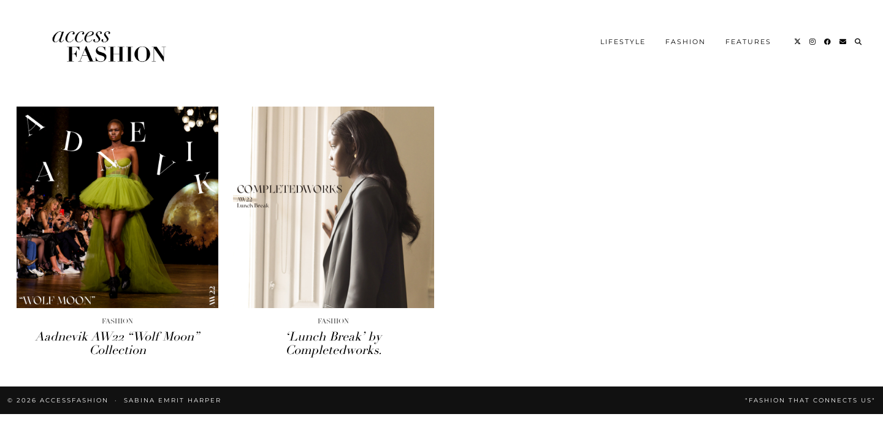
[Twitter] (798, 41)
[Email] (843, 41)
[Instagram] (813, 41)
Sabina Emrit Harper (172, 400)
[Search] (859, 41)
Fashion (685, 41)
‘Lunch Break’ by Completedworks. (333, 343)
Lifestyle (623, 41)
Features (748, 41)
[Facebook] (828, 41)
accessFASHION (74, 400)
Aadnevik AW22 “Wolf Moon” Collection (117, 343)
